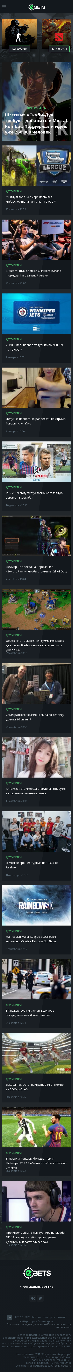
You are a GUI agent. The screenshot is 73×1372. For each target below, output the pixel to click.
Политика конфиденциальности (27, 1324)
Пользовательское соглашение (59, 1325)
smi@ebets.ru (63, 1365)
